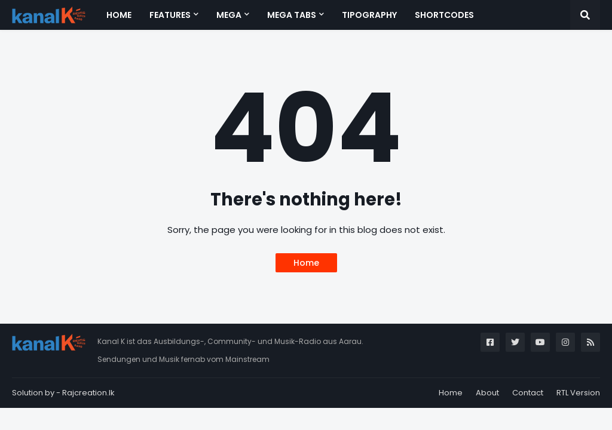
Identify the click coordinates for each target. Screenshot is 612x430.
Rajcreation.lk (88, 392)
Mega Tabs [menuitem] (291, 15)
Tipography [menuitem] (369, 15)
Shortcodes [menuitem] (444, 15)
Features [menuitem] (170, 15)
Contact (527, 392)
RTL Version (578, 392)
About (487, 392)
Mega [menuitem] (228, 15)
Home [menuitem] (118, 15)
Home (306, 263)
